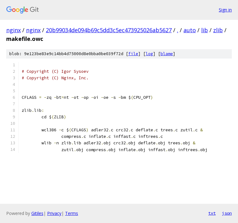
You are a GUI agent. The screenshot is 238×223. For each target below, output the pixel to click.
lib (204, 30)
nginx (13, 30)
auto (189, 30)
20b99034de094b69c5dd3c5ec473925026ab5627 (109, 30)
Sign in (225, 10)
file (133, 53)
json (227, 213)
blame (167, 53)
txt (212, 213)
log (149, 53)
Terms (71, 213)
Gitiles (37, 213)
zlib (218, 30)
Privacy (54, 213)
